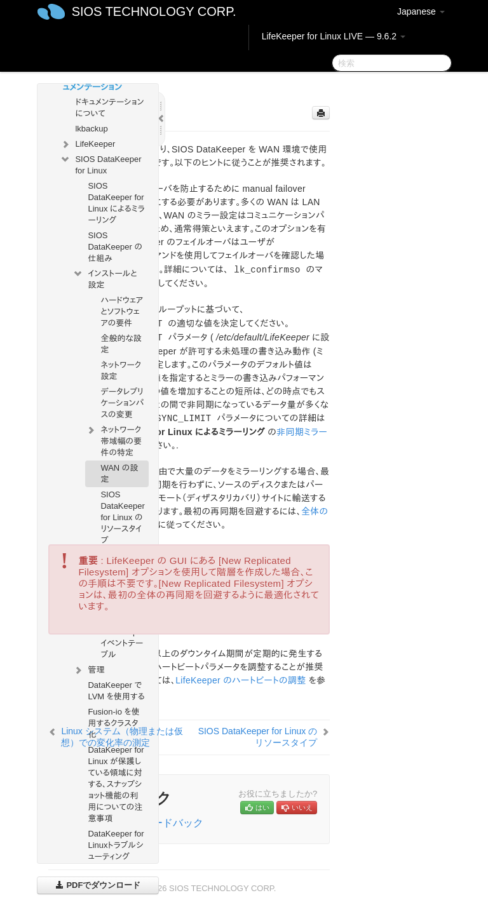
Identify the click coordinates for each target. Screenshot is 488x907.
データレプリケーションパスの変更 (122, 403)
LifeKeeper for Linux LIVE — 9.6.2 (333, 36)
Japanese (421, 11)
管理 (88, 670)
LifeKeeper (87, 144)
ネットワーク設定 (120, 370)
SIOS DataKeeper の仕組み (115, 247)
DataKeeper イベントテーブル (122, 643)
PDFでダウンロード (98, 885)
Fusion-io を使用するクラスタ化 (113, 723)
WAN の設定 (119, 473)
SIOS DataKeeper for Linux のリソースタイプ (122, 517)
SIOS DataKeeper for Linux (100, 163)
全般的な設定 (120, 343)
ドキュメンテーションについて (109, 107)
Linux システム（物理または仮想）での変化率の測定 (121, 737)
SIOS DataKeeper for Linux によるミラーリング (116, 203)
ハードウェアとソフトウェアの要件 (121, 311)
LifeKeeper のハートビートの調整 (240, 680)
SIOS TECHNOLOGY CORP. (154, 11)
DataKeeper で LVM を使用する (116, 690)
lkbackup (91, 128)
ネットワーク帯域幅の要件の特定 (113, 439)
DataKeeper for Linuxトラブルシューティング (116, 845)
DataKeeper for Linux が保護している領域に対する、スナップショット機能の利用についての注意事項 (116, 784)
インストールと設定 (104, 278)
